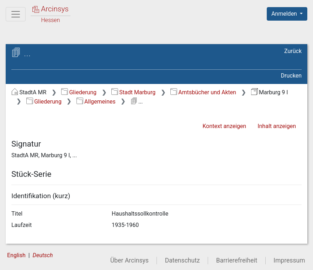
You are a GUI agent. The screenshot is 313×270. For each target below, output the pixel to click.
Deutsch (43, 255)
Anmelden (284, 13)
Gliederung (78, 92)
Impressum (289, 260)
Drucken (291, 75)
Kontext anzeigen (224, 126)
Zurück (293, 51)
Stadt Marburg (133, 92)
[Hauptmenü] (16, 14)
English (16, 255)
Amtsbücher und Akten (203, 92)
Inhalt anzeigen (277, 126)
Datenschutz (182, 260)
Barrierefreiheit (237, 260)
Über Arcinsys (129, 260)
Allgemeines (96, 101)
